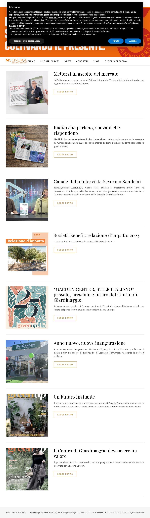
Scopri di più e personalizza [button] (27, 41)
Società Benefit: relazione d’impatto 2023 (96, 235)
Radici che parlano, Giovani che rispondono (87, 130)
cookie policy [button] (99, 15)
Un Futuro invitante (74, 397)
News (68, 61)
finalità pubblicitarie (25, 23)
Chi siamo (29, 61)
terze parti (53, 17)
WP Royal (22, 512)
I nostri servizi (49, 61)
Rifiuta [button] (116, 41)
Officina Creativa (116, 61)
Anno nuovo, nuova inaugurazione (90, 343)
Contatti (82, 61)
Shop (96, 61)
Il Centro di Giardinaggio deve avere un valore (95, 453)
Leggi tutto (65, 91)
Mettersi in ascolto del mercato (86, 74)
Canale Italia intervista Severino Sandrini (97, 181)
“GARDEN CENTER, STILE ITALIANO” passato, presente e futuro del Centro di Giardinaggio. (95, 294)
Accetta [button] (132, 41)
